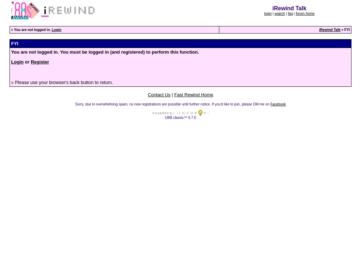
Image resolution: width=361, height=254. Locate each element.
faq (290, 14)
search (280, 14)
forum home (305, 14)
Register (40, 62)
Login (56, 30)
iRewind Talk (329, 30)
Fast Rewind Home (193, 94)
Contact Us (159, 94)
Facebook (278, 104)
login (267, 14)
